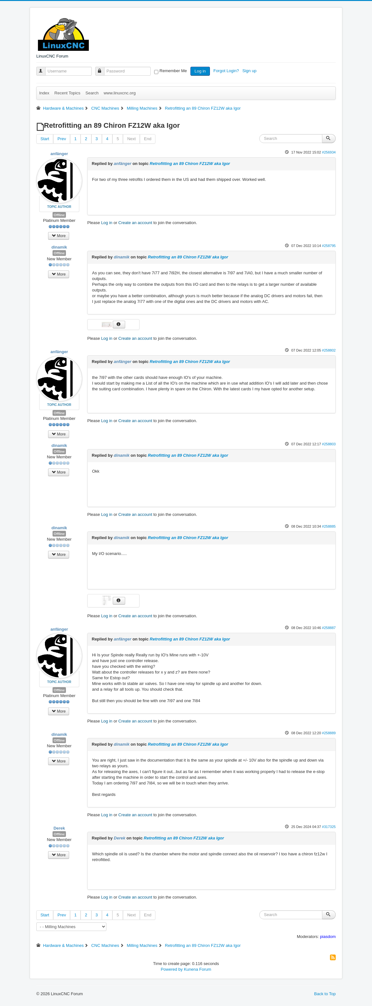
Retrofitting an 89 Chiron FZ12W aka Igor (190, 163)
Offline (59, 215)
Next (131, 138)
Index (44, 93)
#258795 (329, 246)
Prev (61, 138)
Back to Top (325, 993)
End (147, 138)
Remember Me (173, 70)
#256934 (329, 152)
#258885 (329, 526)
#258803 (329, 444)
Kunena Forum (197, 969)
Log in (200, 71)
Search (91, 93)
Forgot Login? (226, 70)
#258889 (329, 733)
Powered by (172, 969)
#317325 (329, 827)
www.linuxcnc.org (119, 93)
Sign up (250, 70)
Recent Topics (67, 93)
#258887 (329, 628)
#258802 (329, 350)
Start (44, 138)
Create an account (135, 222)
